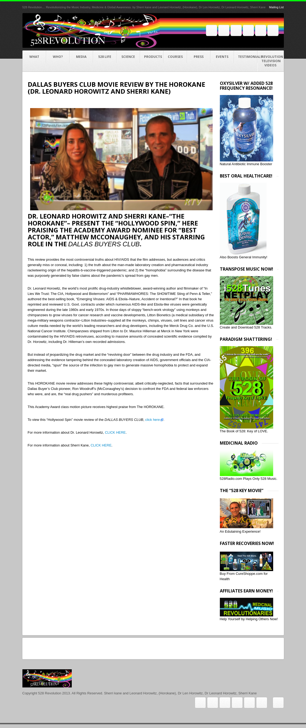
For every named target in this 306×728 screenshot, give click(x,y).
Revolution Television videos (272, 61)
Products (153, 56)
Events (222, 56)
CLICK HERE (115, 432)
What (34, 56)
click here (152, 420)
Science (128, 56)
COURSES (175, 56)
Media (81, 56)
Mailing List (276, 7)
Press (199, 56)
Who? (58, 56)
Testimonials (247, 56)
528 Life (104, 56)
